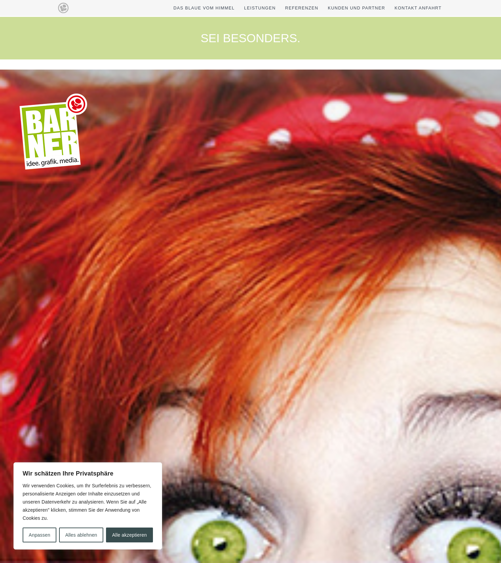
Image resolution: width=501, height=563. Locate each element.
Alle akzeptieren (129, 535)
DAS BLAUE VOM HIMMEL (204, 8)
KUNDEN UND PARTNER (356, 8)
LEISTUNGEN (259, 8)
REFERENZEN (301, 8)
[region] (88, 505)
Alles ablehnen (81, 535)
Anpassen (39, 535)
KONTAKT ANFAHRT (418, 8)
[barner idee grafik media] (63, 8)
